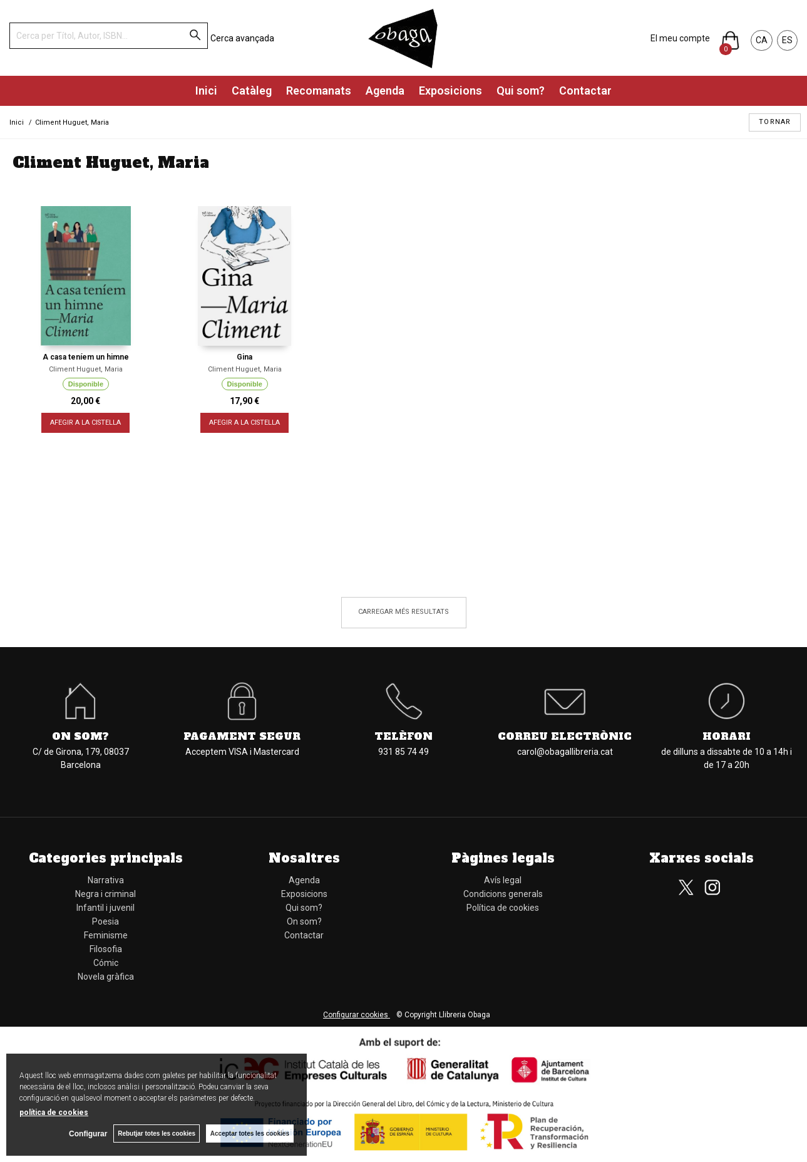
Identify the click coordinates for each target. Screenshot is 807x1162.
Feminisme (106, 935)
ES (787, 40)
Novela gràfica (106, 977)
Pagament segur (242, 736)
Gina (244, 357)
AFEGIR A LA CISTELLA (85, 422)
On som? (80, 736)
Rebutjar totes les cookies (156, 1133)
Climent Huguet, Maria (86, 369)
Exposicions (450, 90)
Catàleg (252, 90)
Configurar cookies (356, 1014)
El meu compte (680, 38)
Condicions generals (503, 894)
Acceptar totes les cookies (249, 1133)
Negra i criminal (105, 894)
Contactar (585, 90)
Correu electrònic (565, 736)
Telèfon (403, 736)
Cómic (105, 963)
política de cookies (53, 1112)
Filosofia (106, 949)
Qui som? (520, 90)
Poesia (105, 921)
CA (762, 40)
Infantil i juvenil (105, 908)
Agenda (385, 90)
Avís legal (503, 880)
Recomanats (318, 90)
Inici (206, 90)
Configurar (88, 1133)
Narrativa (106, 880)
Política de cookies (502, 908)
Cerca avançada (242, 38)
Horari (726, 736)
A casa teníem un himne (86, 357)
